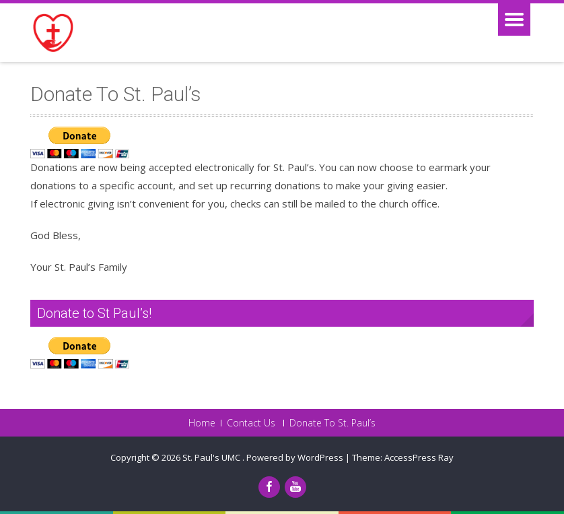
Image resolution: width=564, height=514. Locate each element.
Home (201, 423)
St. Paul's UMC (212, 457)
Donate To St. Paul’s (332, 423)
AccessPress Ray (419, 457)
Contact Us (251, 423)
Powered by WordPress (294, 457)
